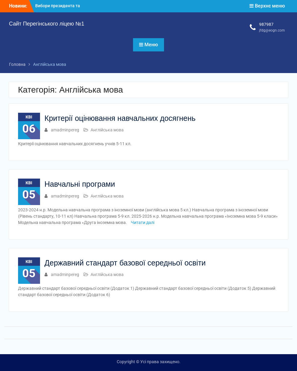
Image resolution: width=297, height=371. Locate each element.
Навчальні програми (80, 184)
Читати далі (142, 222)
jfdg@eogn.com (272, 30)
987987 (266, 24)
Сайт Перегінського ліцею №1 (46, 24)
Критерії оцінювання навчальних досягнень (120, 118)
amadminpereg (65, 129)
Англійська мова (107, 129)
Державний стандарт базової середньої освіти (125, 263)
